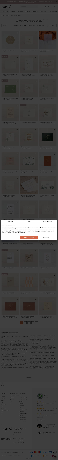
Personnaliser (46, 237)
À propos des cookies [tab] (48, 221)
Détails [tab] (29, 221)
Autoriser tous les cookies (28, 237)
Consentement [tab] (10, 221)
